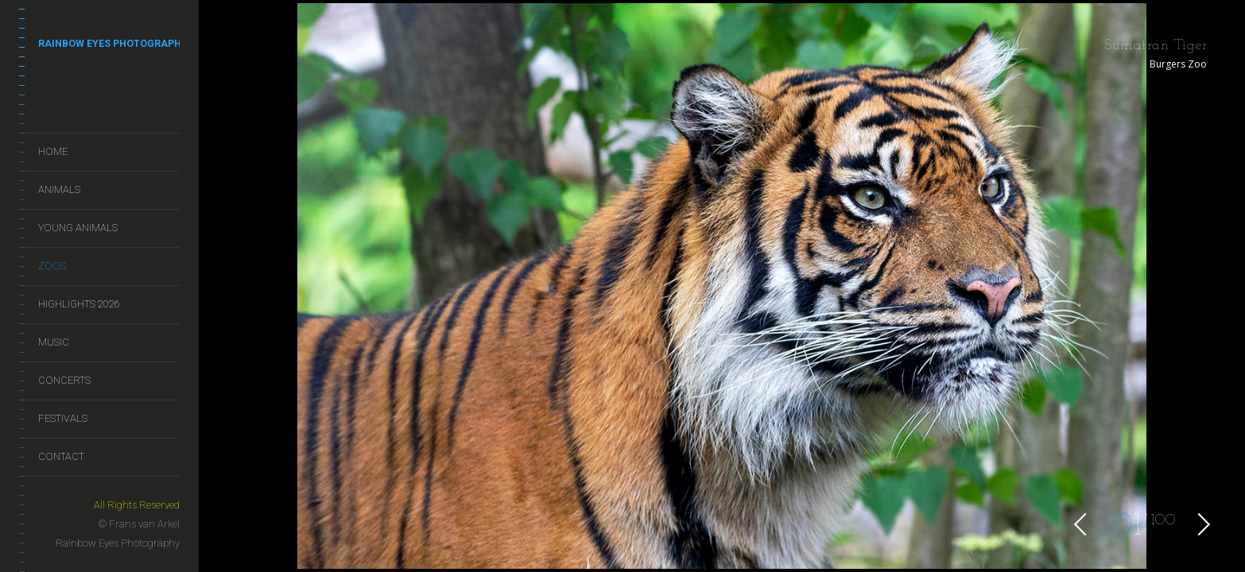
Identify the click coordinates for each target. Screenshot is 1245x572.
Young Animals (78, 228)
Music (53, 342)
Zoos (52, 266)
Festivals (62, 418)
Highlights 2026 (79, 304)
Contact (61, 456)
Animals (59, 189)
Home (53, 151)
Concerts (64, 380)
